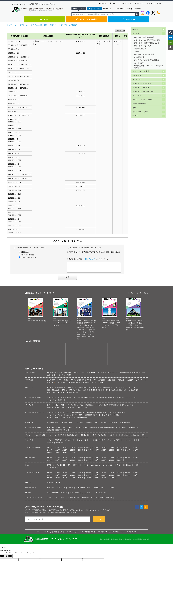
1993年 (111, 479)
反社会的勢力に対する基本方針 (69, 384)
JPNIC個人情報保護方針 (87, 533)
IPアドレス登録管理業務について (146, 43)
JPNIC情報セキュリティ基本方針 (108, 533)
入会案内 (130, 382)
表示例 (58, 484)
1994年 (103, 479)
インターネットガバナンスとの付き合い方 (62, 417)
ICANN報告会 (125, 424)
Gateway (50, 484)
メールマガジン (70, 442)
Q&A (112, 3)
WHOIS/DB (61, 467)
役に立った (25, 252)
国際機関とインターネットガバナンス (98, 417)
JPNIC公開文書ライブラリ (102, 442)
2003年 (119, 452)
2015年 (119, 449)
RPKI (71, 429)
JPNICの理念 (63, 382)
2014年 (127, 449)
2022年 (65, 449)
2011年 (57, 452)
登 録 (99, 521)
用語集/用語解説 (125, 374)
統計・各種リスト (141, 49)
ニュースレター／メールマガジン (102, 467)
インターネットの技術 (141, 87)
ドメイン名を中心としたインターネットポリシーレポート (67, 419)
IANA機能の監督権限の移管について (99, 414)
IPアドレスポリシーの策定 (144, 54)
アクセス (139, 3)
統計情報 (50, 377)
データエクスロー (128, 407)
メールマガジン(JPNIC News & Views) (42, 508)
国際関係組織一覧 (77, 414)
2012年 (49, 452)
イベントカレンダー (140, 112)
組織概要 (102, 382)
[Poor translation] (9, 558)
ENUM (78, 429)
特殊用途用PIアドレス (83, 489)
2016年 (111, 449)
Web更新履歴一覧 (139, 104)
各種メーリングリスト (89, 499)
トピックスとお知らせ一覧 (143, 99)
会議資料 (117, 442)
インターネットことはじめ (126, 399)
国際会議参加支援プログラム (57, 432)
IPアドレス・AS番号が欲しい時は (147, 40)
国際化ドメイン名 (53, 409)
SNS (101, 499)
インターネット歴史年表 (55, 437)
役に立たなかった (27, 255)
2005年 (103, 452)
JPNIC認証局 (72, 467)
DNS (75, 374)
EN (159, 3)
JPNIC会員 (128, 19)
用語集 (69, 399)
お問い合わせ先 (89, 259)
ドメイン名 (137, 79)
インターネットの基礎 (141, 71)
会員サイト (29, 494)
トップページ (11, 25)
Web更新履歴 (30, 459)
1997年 (72, 454)
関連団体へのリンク (90, 384)
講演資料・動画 (139, 374)
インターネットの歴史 (63, 377)
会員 (118, 467)
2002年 (127, 452)
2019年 (88, 449)
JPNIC (44, 19)
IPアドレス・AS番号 (86, 19)
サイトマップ (125, 3)
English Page (120, 30)
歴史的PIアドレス (100, 489)
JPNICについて (128, 467)
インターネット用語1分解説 (84, 399)
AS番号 (70, 489)
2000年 (49, 454)
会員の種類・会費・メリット (57, 494)
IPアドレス (24, 25)
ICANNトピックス (53, 424)
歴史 (96, 424)
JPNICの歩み (85, 437)
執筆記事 (50, 444)
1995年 (96, 479)
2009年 (72, 452)
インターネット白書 (130, 442)
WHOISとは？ (108, 8)
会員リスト (140, 382)
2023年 (57, 449)
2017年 (103, 449)
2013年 (135, 449)
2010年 (65, 452)
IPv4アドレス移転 (65, 374)
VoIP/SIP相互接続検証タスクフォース (113, 429)
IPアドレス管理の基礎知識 (144, 37)
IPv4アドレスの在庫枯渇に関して (146, 60)
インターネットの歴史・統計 (143, 91)
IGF (80, 417)
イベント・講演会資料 (54, 442)
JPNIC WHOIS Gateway (123, 8)
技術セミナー (134, 429)
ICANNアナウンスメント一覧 (72, 424)
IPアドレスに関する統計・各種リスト (44, 25)
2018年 (96, 449)
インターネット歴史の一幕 (56, 402)
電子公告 (121, 382)
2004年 (111, 452)
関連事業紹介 (90, 407)
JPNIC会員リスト (100, 494)
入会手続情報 (74, 494)
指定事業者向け (30, 489)
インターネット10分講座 (105, 399)
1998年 (65, 454)
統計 (63, 409)
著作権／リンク (72, 533)
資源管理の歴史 (72, 437)
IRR (59, 429)
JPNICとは (137, 29)
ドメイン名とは (52, 407)
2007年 (88, 452)
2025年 (49, 474)
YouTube (109, 499)
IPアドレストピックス (142, 46)
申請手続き (51, 489)
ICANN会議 (113, 424)
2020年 (80, 449)
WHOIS (135, 116)
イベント (71, 409)
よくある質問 (139, 63)
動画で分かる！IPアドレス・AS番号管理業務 (148, 67)
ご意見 (85, 409)
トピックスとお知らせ (33, 449)
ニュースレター (84, 442)
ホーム (102, 3)
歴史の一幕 (135, 437)
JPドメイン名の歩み (100, 437)
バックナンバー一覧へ (138, 295)
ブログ (49, 499)
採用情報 (138, 8)
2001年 (135, 452)
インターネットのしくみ (55, 399)
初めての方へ (51, 382)
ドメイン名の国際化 (90, 429)
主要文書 (103, 424)
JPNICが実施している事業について (83, 382)
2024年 (49, 449)
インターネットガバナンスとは (58, 414)
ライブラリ (137, 96)
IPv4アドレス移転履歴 (69, 25)
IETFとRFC (51, 429)
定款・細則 (111, 382)
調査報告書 (60, 444)
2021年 (72, 449)
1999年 (57, 454)
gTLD (62, 407)
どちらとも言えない (28, 257)
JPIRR (136, 51)
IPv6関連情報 (139, 57)
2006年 (96, 452)
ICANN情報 (119, 414)
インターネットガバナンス (143, 83)
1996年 (88, 479)
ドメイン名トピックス (75, 407)
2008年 (80, 452)
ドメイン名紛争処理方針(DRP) (108, 407)
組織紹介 (89, 424)
